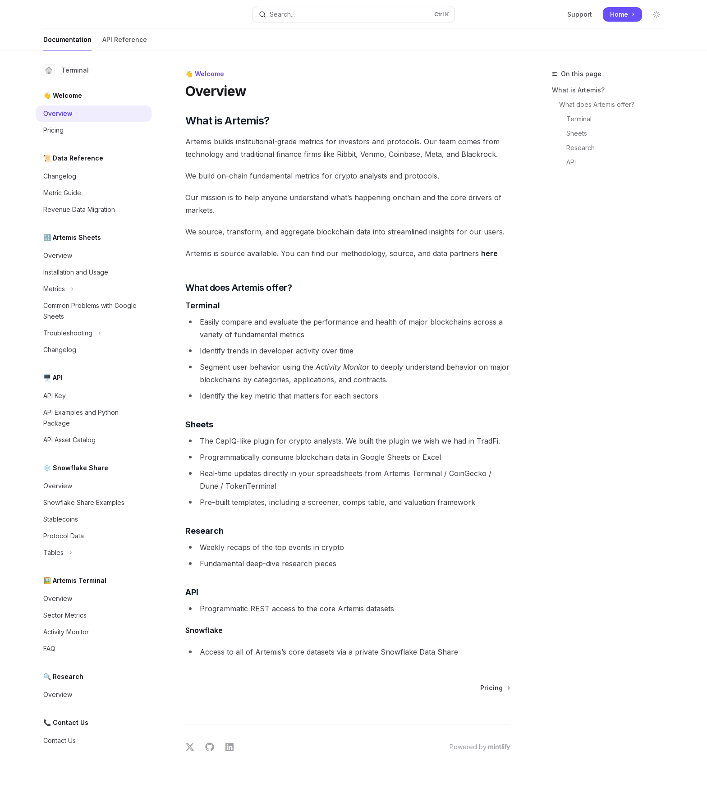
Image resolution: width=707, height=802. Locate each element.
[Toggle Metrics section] (94, 289)
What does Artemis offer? (596, 104)
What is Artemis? (578, 90)
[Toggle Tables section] (94, 553)
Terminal (66, 70)
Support (579, 14)
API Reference (124, 43)
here (489, 253)
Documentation (67, 43)
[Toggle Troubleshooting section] (94, 333)
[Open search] (353, 14)
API (571, 162)
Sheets (576, 133)
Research (580, 147)
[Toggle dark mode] (656, 14)
